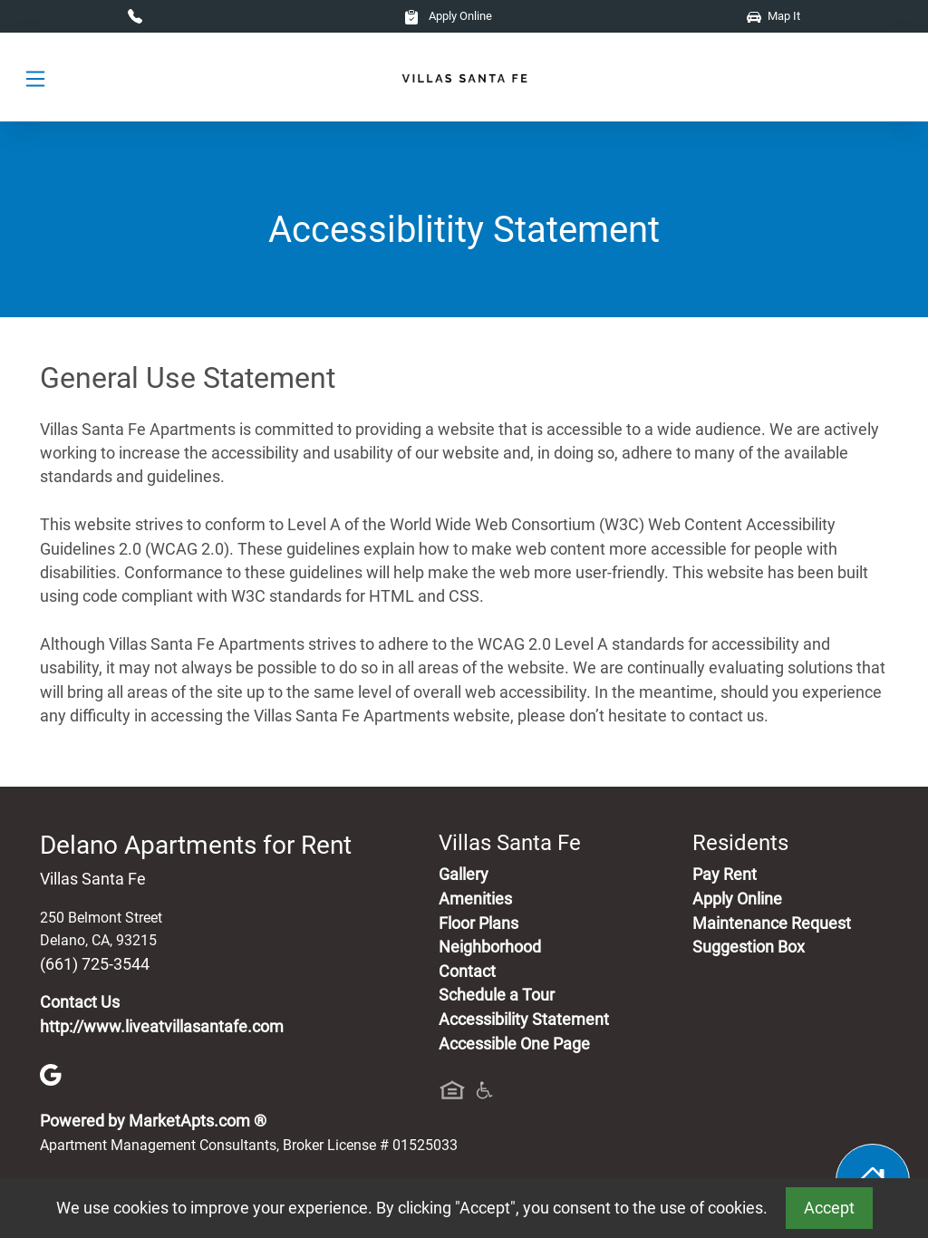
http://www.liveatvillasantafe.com (162, 1027)
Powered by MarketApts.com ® (153, 1121)
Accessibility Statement (524, 1020)
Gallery (463, 875)
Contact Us (80, 1002)
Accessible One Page (514, 1044)
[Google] (51, 1074)
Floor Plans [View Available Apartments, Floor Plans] (478, 923)
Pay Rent (724, 875)
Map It (773, 16)
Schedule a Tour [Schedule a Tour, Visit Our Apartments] (497, 995)
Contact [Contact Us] (467, 971)
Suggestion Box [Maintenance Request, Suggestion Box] (748, 947)
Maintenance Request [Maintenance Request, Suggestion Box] (771, 923)
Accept (829, 1208)
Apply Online (448, 16)
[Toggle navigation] (35, 77)
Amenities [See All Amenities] (475, 899)
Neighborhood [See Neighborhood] (490, 947)
